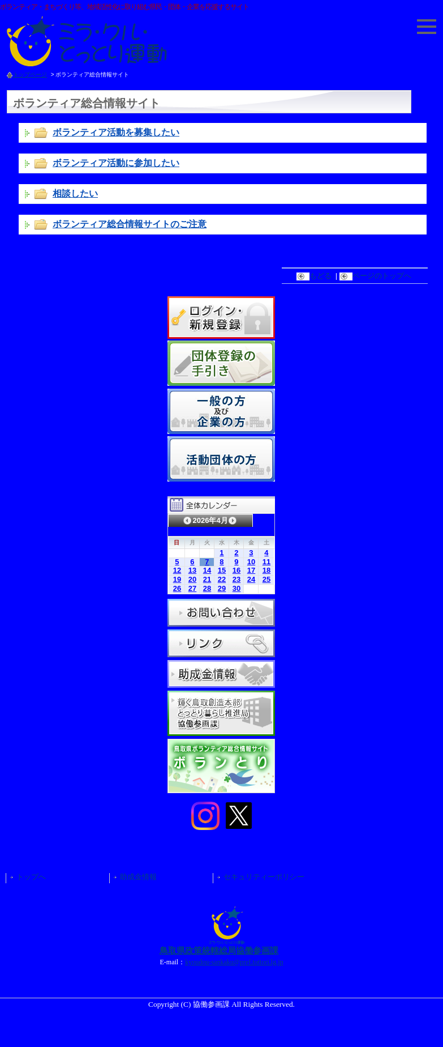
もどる (315, 275)
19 (177, 579)
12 (177, 570)
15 (222, 570)
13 (192, 570)
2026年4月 (209, 520)
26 (177, 588)
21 (207, 579)
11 (266, 561)
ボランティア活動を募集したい (116, 132)
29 (222, 588)
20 (192, 579)
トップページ (30, 74)
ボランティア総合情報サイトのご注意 (130, 224)
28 (207, 588)
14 (207, 570)
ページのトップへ (376, 275)
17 (251, 570)
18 (266, 570)
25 (266, 579)
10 (251, 561)
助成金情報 (138, 876)
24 (251, 579)
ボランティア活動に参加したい (116, 163)
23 (236, 579)
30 (236, 588)
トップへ (31, 876)
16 (236, 570)
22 (222, 579)
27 (192, 588)
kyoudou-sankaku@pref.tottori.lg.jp (234, 962)
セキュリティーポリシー (263, 876)
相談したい (75, 193)
